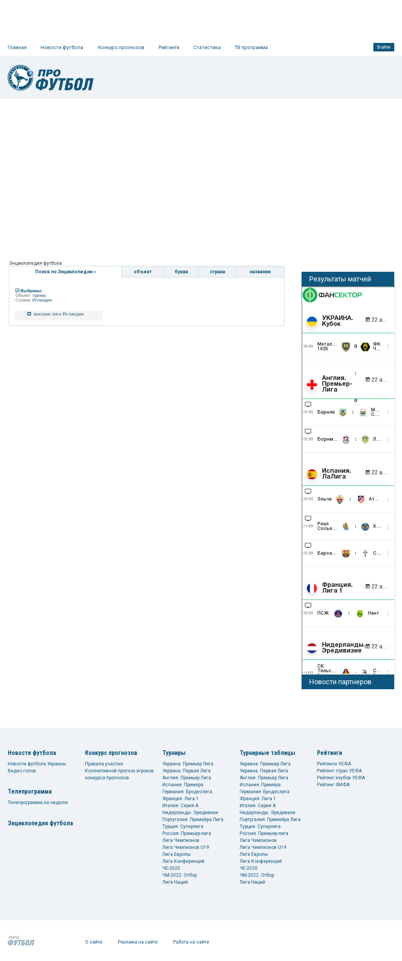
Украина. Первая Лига (186, 771)
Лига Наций (175, 882)
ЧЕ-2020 (171, 868)
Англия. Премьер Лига (186, 777)
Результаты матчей (340, 279)
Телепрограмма (30, 791)
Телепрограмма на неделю (38, 802)
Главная (17, 47)
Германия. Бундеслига (187, 791)
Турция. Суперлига (182, 826)
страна (217, 271)
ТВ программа (251, 47)
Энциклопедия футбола (40, 823)
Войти (383, 47)
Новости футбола (62, 47)
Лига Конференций (183, 861)
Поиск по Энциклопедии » (65, 271)
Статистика (207, 47)
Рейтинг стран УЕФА (339, 771)
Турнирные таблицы (267, 753)
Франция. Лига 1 (180, 798)
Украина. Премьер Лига (187, 764)
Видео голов (22, 771)
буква (181, 271)
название (260, 271)
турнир (39, 295)
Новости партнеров (340, 682)
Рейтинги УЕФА (334, 764)
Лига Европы (176, 854)
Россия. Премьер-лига (186, 833)
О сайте (93, 942)
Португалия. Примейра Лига (192, 819)
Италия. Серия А (180, 805)
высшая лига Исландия (58, 314)
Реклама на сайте (138, 942)
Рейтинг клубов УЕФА (341, 777)
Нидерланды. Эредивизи (190, 812)
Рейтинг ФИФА (333, 784)
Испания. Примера (182, 784)
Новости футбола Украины (37, 764)
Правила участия (104, 764)
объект (143, 271)
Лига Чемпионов (180, 840)
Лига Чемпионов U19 (185, 847)
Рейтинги (168, 47)
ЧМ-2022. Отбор (179, 875)
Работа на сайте (191, 942)
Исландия (42, 300)
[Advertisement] (72, 175)
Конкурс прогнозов (121, 47)
